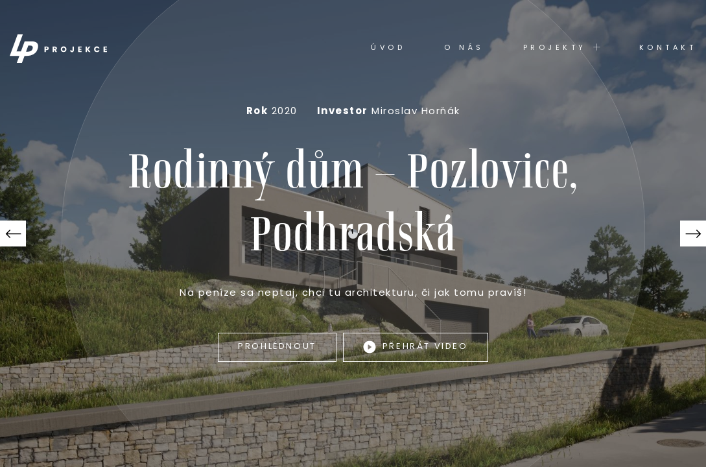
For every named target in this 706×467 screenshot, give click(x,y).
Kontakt (668, 48)
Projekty (561, 47)
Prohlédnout (277, 346)
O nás (464, 48)
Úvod (388, 48)
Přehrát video (415, 347)
